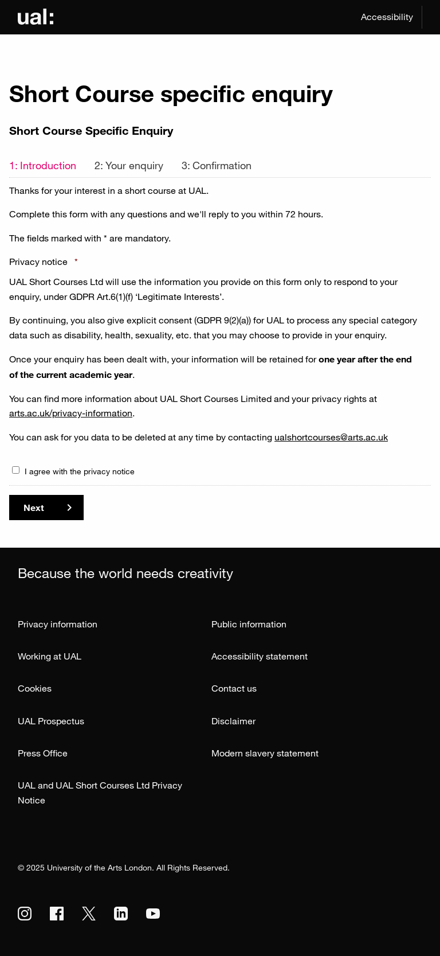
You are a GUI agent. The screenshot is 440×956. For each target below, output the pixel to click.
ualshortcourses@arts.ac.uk (331, 437)
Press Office (43, 753)
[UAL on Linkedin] (121, 913)
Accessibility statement (259, 656)
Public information (248, 624)
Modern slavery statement (265, 753)
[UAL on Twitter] (89, 913)
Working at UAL (49, 656)
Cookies (35, 688)
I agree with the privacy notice (80, 471)
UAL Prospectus (51, 721)
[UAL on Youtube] (153, 913)
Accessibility (387, 16)
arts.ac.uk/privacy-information (70, 413)
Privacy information (57, 624)
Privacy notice (43, 261)
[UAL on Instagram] (25, 913)
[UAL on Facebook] (57, 913)
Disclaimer (233, 721)
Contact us (234, 688)
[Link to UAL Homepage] (35, 17)
